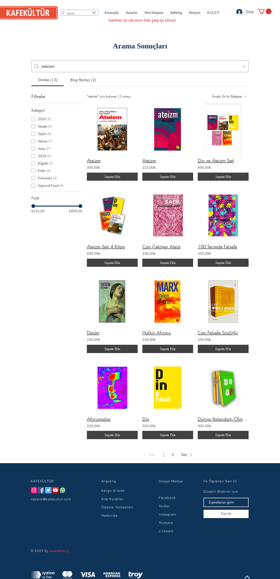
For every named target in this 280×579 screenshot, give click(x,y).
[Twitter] (48, 490)
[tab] (47, 80)
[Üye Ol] (226, 514)
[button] (264, 11)
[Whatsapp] (62, 490)
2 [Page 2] (173, 454)
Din (145, 419)
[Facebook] (41, 490)
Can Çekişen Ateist (161, 247)
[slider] (33, 206)
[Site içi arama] (139, 66)
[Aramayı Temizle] (244, 66)
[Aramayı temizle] (94, 12)
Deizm (93, 333)
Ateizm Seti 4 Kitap (106, 247)
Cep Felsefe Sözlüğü (218, 333)
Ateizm (93, 161)
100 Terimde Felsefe (217, 247)
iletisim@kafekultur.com (51, 499)
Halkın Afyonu (156, 333)
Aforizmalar (99, 419)
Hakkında (109, 515)
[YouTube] (55, 490)
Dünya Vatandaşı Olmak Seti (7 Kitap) (223, 419)
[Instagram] (34, 490)
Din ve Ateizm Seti (216, 161)
